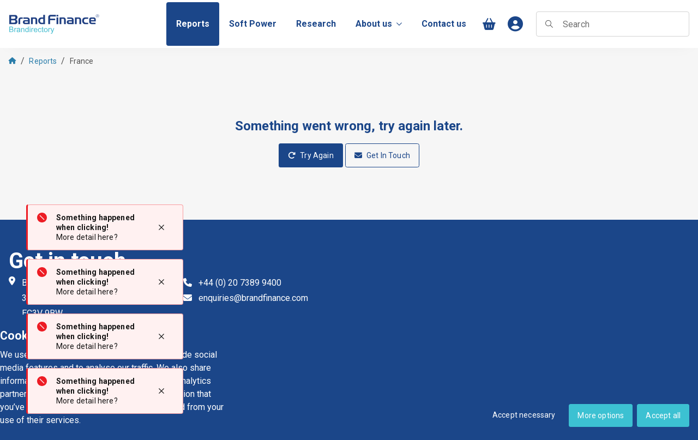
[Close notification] (161, 227)
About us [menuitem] (379, 24)
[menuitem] (192, 24)
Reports (43, 61)
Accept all (663, 415)
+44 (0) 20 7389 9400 (239, 283)
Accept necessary (524, 415)
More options (600, 415)
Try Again (311, 155)
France (82, 61)
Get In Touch (382, 155)
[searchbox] (612, 24)
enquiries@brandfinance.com (253, 298)
